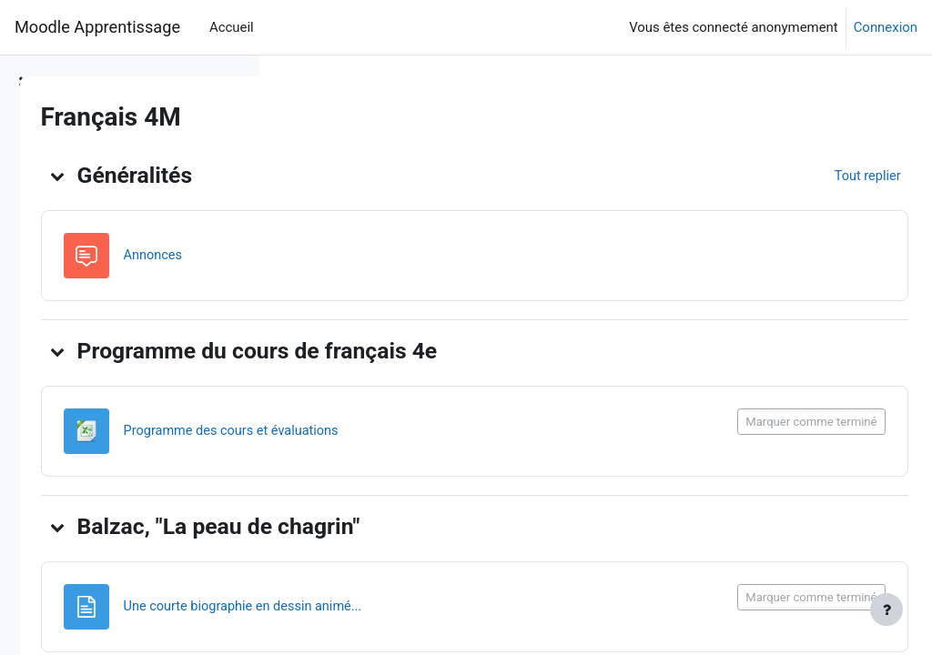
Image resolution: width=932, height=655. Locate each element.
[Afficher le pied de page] (886, 609)
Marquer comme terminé (770, 421)
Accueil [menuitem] (231, 27)
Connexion (885, 27)
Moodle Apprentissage (97, 26)
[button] (311, 175)
